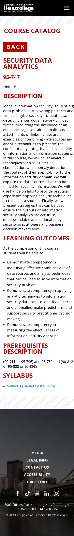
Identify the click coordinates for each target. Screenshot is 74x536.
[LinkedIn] (47, 493)
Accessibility (37, 475)
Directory (37, 482)
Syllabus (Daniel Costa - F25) (31, 386)
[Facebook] (18, 493)
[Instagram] (56, 493)
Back (15, 47)
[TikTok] (27, 493)
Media (37, 453)
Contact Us (37, 467)
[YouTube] (37, 493)
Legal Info (37, 460)
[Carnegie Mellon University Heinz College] (19, 8)
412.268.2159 (49, 509)
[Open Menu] (67, 7)
